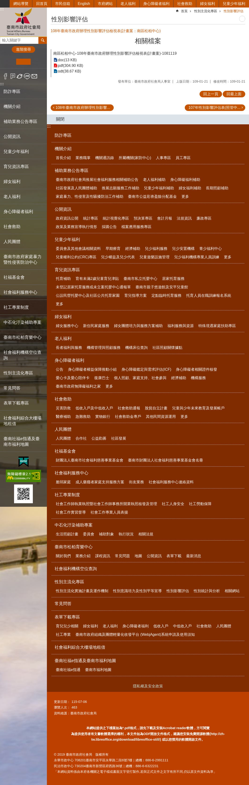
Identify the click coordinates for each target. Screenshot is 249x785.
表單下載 (173, 556)
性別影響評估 (233, 11)
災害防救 (63, 408)
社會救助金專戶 (128, 417)
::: (2, 9)
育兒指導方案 (135, 295)
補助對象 (106, 534)
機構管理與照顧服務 (104, 348)
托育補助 (63, 279)
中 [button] (23, 62)
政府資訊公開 (67, 218)
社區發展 (118, 438)
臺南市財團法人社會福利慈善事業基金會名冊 (165, 460)
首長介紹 (63, 158)
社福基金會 (65, 451)
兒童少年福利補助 (159, 188)
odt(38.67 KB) (69, 71)
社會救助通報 (129, 408)
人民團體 (63, 429)
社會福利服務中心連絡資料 (171, 482)
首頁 (184, 11)
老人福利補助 (154, 180)
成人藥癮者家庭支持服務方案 (99, 482)
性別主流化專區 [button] (18, 373)
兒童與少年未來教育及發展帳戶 (198, 408)
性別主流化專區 (205, 11)
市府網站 (105, 4)
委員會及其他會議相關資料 (78, 249)
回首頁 (41, 4)
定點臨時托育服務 (166, 295)
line (27, 76)
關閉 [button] (60, 119)
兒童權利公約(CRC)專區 (76, 257)
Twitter (19, 76)
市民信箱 (62, 4)
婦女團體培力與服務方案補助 (138, 326)
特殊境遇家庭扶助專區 (217, 326)
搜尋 (4, 39)
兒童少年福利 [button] (16, 151)
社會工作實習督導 (71, 512)
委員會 (88, 534)
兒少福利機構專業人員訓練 (196, 257)
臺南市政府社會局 (23, 22)
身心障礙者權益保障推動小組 (92, 369)
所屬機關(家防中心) (135, 158)
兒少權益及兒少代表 (118, 257)
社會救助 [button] (12, 226)
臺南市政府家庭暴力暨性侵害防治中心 (23, 259)
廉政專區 (203, 218)
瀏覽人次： (62, 707)
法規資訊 (184, 218)
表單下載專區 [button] (16, 403)
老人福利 (128, 4)
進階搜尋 (23, 49)
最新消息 (193, 556)
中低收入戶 (182, 626)
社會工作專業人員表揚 (109, 512)
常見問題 (122, 556)
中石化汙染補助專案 (74, 525)
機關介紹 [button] (12, 106)
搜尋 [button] (42, 40)
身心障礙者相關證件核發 (196, 369)
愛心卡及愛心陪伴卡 (73, 378)
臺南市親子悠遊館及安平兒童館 (162, 287)
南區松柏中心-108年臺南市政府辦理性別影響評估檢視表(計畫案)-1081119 (115, 53)
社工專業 (63, 634)
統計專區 (90, 218)
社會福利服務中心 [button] (20, 292)
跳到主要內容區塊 (2, 2)
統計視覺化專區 (116, 218)
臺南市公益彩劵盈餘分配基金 (152, 196)
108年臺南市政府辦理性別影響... (83, 108)
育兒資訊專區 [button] (16, 166)
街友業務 (136, 482)
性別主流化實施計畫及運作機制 (82, 591)
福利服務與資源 (180, 326)
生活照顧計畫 (67, 534)
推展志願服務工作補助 (120, 188)
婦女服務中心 (67, 326)
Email (34, 76)
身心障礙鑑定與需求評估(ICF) (146, 369)
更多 (185, 196)
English (84, 4)
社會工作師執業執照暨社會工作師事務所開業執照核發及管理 (106, 504)
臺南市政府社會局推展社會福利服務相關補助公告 (97, 180)
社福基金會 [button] (14, 277)
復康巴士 (101, 378)
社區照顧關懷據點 (167, 348)
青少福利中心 (210, 249)
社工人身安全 (173, 504)
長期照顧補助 (217, 188)
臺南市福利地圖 (98, 670)
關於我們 (63, 556)
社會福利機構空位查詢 (23, 355)
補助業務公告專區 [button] (20, 121)
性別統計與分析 (207, 591)
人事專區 (163, 158)
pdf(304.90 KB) (70, 66)
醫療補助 (63, 417)
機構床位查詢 (136, 348)
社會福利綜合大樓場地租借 (23, 421)
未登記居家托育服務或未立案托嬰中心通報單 (93, 287)
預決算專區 (143, 218)
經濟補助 (132, 249)
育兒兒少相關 (67, 626)
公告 (59, 369)
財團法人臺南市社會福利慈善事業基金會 (89, 460)
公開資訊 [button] (12, 136)
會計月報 (164, 218)
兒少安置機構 (183, 249)
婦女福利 (207, 4)
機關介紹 (63, 148)
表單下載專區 (67, 617)
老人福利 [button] (12, 196)
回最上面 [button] (233, 94)
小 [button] (9, 62)
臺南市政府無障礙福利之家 (78, 386)
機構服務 (198, 378)
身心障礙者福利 (156, 4)
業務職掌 (83, 158)
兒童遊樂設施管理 (155, 257)
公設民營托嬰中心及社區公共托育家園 (88, 295)
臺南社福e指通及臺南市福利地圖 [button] (22, 441)
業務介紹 (83, 556)
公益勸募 (98, 438)
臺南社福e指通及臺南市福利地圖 (85, 660)
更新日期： (62, 702)
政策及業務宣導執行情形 (76, 227)
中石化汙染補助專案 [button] (23, 322)
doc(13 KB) (67, 60)
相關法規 (145, 534)
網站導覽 (20, 4)
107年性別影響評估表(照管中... (214, 108)
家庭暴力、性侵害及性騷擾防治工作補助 (89, 196)
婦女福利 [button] (12, 181)
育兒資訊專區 (67, 269)
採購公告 (109, 227)
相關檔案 (148, 41)
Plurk (12, 76)
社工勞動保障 (200, 504)
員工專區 (183, 158)
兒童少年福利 (234, 4)
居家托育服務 (173, 279)
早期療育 (113, 249)
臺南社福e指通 (68, 670)
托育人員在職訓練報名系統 (208, 295)
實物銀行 (102, 417)
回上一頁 (210, 94)
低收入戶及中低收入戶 (94, 408)
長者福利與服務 (69, 348)
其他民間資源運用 (161, 417)
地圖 (138, 556)
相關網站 (232, 591)
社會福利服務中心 (71, 473)
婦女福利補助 (190, 188)
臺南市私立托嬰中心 (140, 279)
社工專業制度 (67, 494)
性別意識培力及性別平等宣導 (137, 591)
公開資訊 (63, 209)
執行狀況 (126, 534)
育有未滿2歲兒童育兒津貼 (97, 279)
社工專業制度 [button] (16, 307)
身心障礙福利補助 (185, 180)
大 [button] (38, 62)
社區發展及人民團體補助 (76, 188)
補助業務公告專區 (71, 170)
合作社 (81, 438)
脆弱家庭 (63, 482)
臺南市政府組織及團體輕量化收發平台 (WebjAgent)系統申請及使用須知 (135, 634)
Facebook (5, 76)
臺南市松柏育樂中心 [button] (23, 337)
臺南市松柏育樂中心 (74, 547)
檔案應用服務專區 (136, 227)
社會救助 (184, 4)
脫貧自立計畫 (156, 408)
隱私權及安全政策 (148, 686)
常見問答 (12, 388)
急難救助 (83, 417)
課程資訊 (102, 556)
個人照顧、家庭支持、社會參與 (140, 378)
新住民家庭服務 (96, 326)
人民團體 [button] (12, 241)
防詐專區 (12, 91)
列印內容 (242, 19)
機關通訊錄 (104, 158)
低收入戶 (160, 626)
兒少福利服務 (156, 249)
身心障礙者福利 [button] (18, 211)
